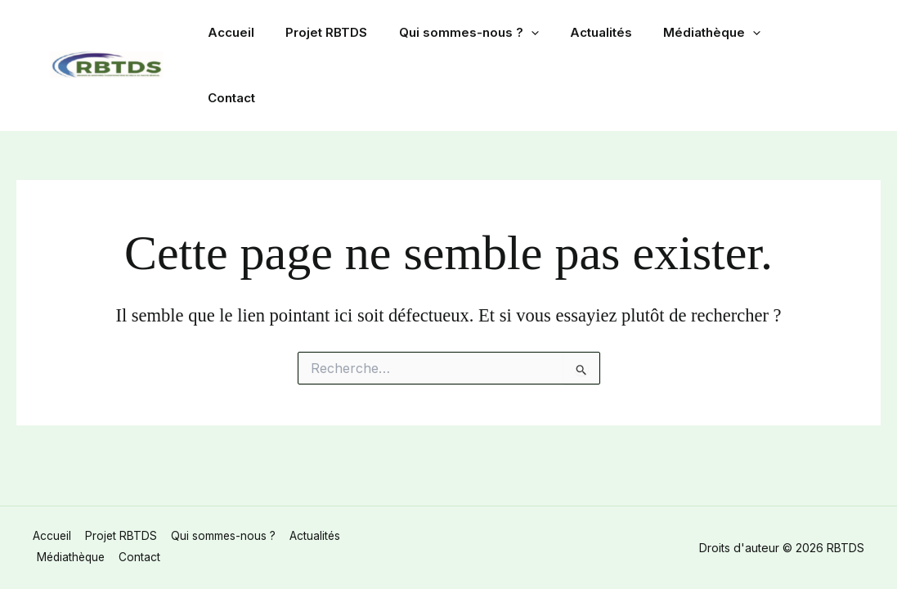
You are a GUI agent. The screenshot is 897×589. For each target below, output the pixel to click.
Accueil (261, 34)
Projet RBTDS (350, 34)
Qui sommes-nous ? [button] (485, 34)
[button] (547, 34)
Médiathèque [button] (715, 34)
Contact (812, 34)
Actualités (611, 34)
